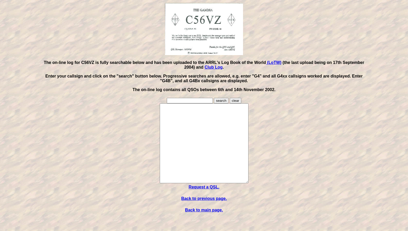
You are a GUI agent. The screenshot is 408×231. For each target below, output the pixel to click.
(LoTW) (274, 62)
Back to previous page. (204, 214)
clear (235, 101)
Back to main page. (204, 225)
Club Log (213, 67)
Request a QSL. (204, 202)
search (221, 101)
